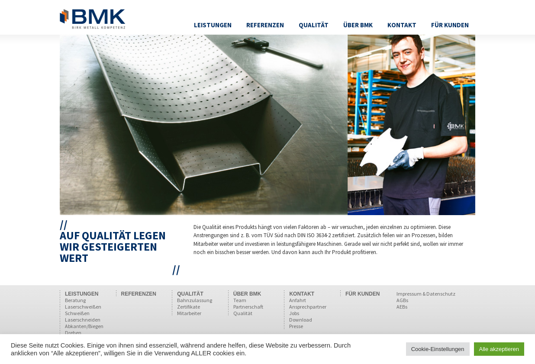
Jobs (294, 313)
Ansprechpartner (307, 306)
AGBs (402, 300)
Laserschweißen (83, 306)
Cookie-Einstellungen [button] (437, 349)
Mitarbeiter (189, 313)
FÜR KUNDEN (362, 294)
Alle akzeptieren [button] (499, 349)
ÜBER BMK (247, 294)
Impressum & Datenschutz (425, 293)
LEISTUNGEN (81, 294)
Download (300, 319)
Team (239, 300)
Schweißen (77, 313)
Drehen (73, 332)
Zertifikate (188, 306)
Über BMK (358, 25)
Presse (296, 326)
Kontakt (401, 25)
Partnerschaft (248, 306)
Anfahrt (297, 300)
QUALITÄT (190, 294)
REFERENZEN (138, 294)
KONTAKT (301, 294)
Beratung (75, 300)
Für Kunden (450, 25)
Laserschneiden (82, 319)
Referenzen (265, 25)
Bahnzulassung (194, 300)
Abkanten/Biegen (84, 326)
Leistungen (213, 25)
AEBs (401, 306)
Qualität (314, 25)
